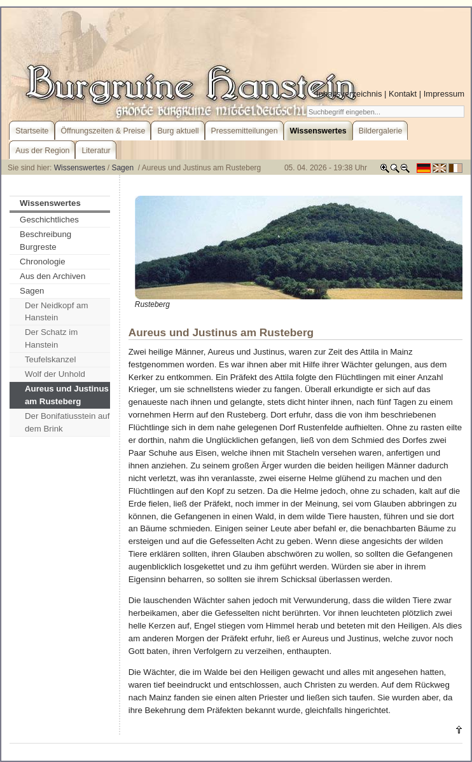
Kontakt (403, 94)
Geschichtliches (49, 219)
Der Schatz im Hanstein (51, 338)
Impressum (444, 94)
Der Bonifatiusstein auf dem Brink (67, 422)
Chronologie (43, 261)
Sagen (123, 167)
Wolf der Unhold (55, 374)
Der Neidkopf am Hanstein (56, 312)
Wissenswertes (80, 167)
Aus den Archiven (52, 276)
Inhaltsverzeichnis (349, 94)
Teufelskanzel (50, 359)
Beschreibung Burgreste (45, 240)
